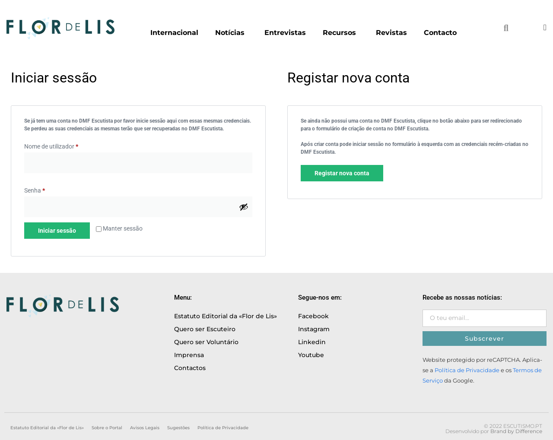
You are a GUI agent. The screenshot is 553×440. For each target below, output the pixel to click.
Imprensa (189, 355)
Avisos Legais (144, 428)
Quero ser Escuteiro (204, 329)
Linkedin (312, 342)
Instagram (314, 329)
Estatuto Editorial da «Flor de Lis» (225, 316)
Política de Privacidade (467, 370)
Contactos (190, 368)
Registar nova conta (342, 173)
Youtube (311, 355)
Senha (34, 190)
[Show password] (243, 207)
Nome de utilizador (51, 146)
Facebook (313, 316)
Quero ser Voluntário (206, 342)
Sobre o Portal (107, 428)
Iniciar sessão (57, 230)
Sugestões (178, 428)
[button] (506, 28)
